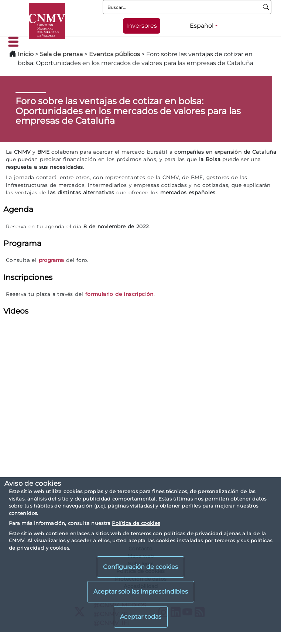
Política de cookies (136, 523)
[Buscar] (266, 7)
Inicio (26, 54)
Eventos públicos (115, 54)
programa (51, 260)
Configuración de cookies (140, 566)
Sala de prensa (62, 54)
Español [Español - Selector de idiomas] (201, 25)
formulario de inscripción (119, 294)
